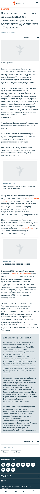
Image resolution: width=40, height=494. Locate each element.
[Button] (29, 37)
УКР (24, 491)
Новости (5, 9)
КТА (15, 491)
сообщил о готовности (21, 274)
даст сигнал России (25, 228)
